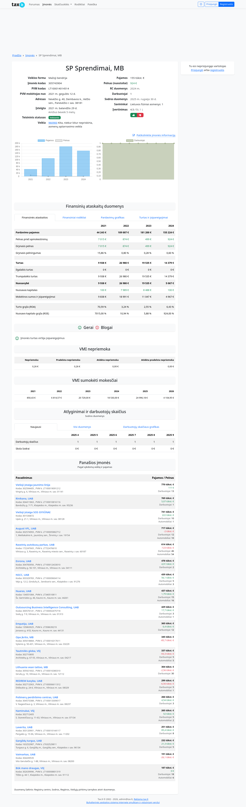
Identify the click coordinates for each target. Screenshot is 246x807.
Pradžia (16, 55)
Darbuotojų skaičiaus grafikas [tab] (141, 426)
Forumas (34, 4)
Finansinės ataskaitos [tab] (35, 217)
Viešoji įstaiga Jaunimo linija (33, 484)
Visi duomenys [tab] (82, 426)
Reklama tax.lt (141, 799)
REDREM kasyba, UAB (29, 680)
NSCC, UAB (22, 574)
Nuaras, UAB (23, 591)
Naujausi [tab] (35, 426)
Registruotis (226, 4)
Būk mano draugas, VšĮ (30, 768)
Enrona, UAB (23, 561)
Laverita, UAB (24, 727)
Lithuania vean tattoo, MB (32, 667)
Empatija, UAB (24, 623)
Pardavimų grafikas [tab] (113, 217)
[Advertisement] (95, 189)
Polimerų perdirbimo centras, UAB (37, 697)
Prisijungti (211, 4)
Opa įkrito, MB (24, 637)
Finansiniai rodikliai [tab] (74, 217)
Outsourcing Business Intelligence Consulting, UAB (47, 607)
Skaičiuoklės (62, 4)
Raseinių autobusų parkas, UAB (35, 544)
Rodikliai (79, 4)
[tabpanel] (94, 271)
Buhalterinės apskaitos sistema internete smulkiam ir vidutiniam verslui (123, 802)
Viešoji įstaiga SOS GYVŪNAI (33, 512)
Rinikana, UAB (24, 498)
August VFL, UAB (26, 528)
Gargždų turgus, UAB (29, 740)
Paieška (92, 4)
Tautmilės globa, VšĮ (28, 651)
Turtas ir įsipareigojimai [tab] (153, 217)
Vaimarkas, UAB (25, 754)
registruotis (217, 70)
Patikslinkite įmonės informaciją (153, 135)
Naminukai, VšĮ (25, 710)
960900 (53, 122)
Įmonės (47, 4)
